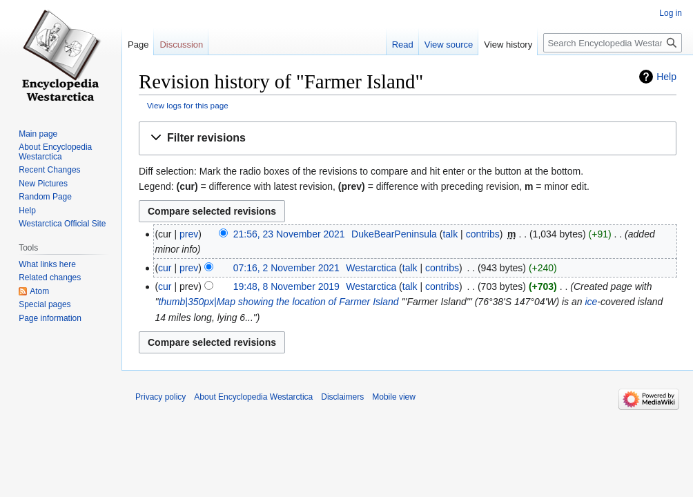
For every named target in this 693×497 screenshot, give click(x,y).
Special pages (44, 304)
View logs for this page (187, 105)
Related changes (50, 277)
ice (591, 301)
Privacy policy (160, 397)
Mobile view (394, 397)
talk (450, 234)
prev (188, 234)
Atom (39, 291)
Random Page (45, 197)
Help (666, 76)
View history (508, 44)
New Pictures (43, 183)
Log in (670, 13)
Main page (38, 134)
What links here (47, 264)
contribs (483, 234)
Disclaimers (342, 397)
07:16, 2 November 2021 (286, 267)
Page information (50, 318)
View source (449, 44)
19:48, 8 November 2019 (286, 286)
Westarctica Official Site (62, 223)
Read (402, 44)
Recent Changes (49, 170)
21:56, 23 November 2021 (289, 234)
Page (138, 44)
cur (164, 267)
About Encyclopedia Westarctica (55, 152)
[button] (407, 138)
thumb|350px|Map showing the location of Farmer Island (278, 301)
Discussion (181, 44)
